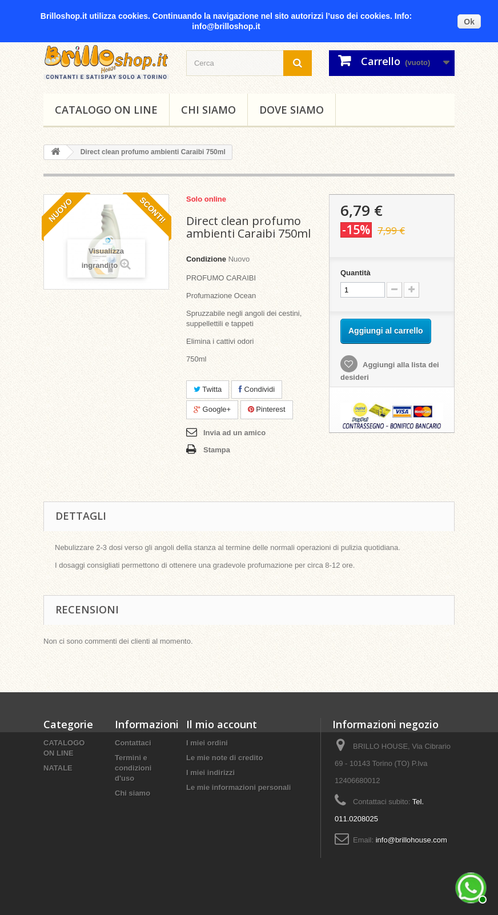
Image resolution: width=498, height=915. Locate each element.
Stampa (216, 450)
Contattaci (133, 743)
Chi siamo (208, 110)
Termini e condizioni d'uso (133, 767)
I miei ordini (207, 743)
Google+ (212, 409)
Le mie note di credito (224, 757)
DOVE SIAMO (291, 110)
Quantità (355, 272)
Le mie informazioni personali (238, 787)
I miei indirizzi (210, 772)
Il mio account (221, 724)
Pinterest (267, 409)
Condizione (206, 259)
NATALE (58, 768)
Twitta (208, 389)
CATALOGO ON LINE (106, 110)
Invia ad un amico (234, 432)
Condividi (257, 389)
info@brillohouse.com (411, 840)
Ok (469, 21)
